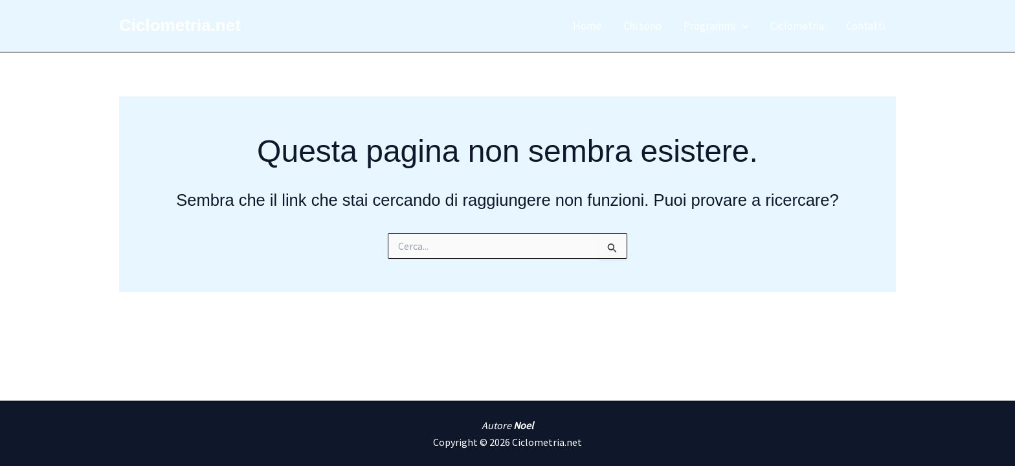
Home (587, 26)
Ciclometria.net (180, 25)
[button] (741, 26)
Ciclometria (797, 26)
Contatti (865, 26)
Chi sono (642, 26)
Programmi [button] (716, 26)
